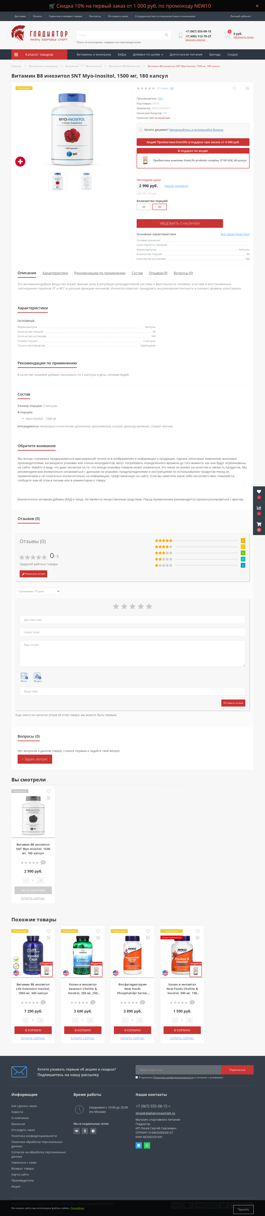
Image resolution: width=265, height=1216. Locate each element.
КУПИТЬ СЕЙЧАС (33, 898)
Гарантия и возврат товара (65, 16)
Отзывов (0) (158, 272)
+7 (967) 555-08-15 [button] (153, 1105)
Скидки (233, 54)
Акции (81, 65)
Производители (22, 1180)
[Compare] (247, 88)
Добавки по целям (148, 54)
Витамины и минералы (94, 54)
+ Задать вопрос (35, 758)
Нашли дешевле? (176, 186)
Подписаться (237, 1069)
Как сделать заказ (24, 1105)
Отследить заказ (118, 16)
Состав (137, 272)
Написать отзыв (33, 573)
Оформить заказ (244, 37)
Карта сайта (20, 1174)
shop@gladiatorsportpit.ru (155, 1112)
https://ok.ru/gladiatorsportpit (85, 1130)
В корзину (33, 1030)
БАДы (122, 54)
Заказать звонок (195, 39)
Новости (17, 1111)
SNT (160, 98)
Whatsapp (147, 1144)
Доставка (20, 16)
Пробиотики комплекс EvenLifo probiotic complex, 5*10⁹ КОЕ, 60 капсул (200, 160)
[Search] (166, 35)
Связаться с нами (23, 1162)
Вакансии (18, 1123)
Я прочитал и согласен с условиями (181, 1077)
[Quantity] (33, 880)
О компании (20, 1117)
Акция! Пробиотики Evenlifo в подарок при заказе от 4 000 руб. (193, 142)
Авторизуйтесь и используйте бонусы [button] (196, 130)
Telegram (138, 1144)
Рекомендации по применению (99, 272)
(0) (171, 88)
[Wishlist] (234, 88)
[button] (259, 527)
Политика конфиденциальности (173, 1077)
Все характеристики (235, 233)
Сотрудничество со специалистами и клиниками (165, 16)
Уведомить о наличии (162, 223)
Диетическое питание (186, 54)
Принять (243, 1209)
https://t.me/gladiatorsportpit (93, 1130)
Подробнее (77, 1209)
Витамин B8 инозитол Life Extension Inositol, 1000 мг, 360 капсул (33, 988)
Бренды (215, 54)
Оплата (37, 16)
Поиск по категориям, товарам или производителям (109, 42)
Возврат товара (22, 1168)
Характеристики (55, 272)
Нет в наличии (33, 890)
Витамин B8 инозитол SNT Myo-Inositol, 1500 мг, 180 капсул (33, 848)
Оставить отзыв (233, 702)
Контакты (95, 16)
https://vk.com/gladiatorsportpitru (76, 1130)
